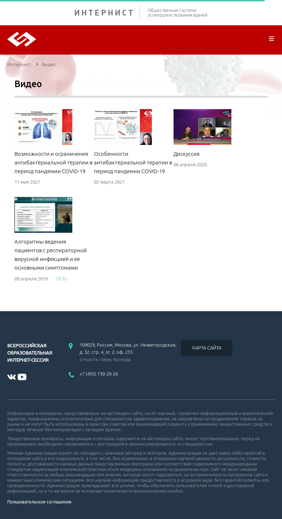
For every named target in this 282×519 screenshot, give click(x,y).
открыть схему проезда (105, 359)
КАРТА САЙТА (206, 347)
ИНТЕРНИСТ (107, 12)
